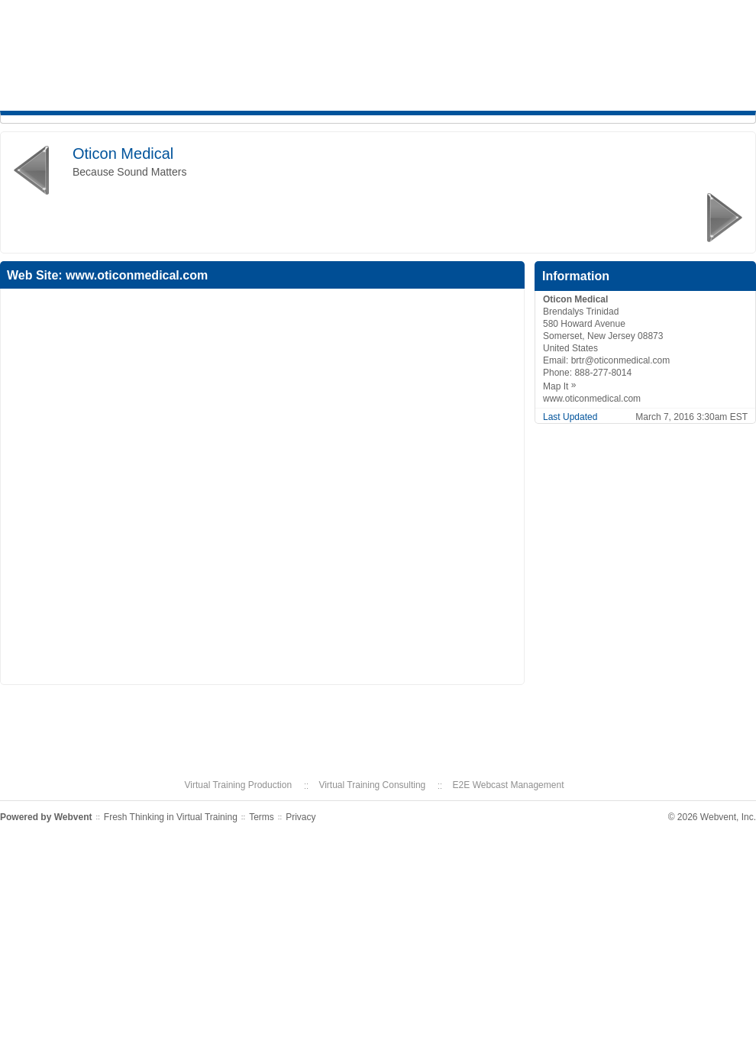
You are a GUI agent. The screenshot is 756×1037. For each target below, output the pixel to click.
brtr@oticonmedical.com (620, 360)
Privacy (300, 817)
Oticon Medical (123, 153)
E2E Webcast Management (508, 785)
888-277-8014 (603, 372)
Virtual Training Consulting (371, 785)
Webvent (73, 817)
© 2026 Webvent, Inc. (712, 817)
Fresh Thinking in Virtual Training (170, 817)
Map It (563, 386)
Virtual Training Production (238, 785)
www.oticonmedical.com (137, 275)
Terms (261, 817)
